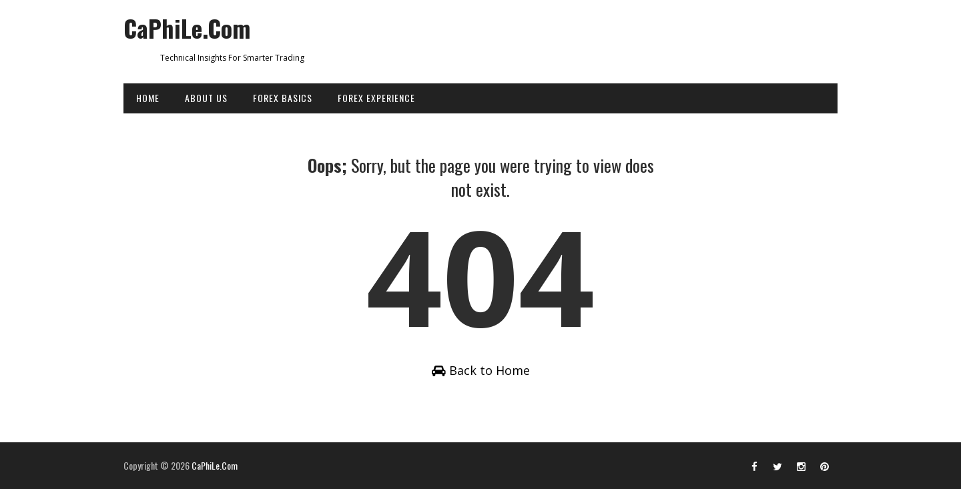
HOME (147, 98)
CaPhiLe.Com (186, 27)
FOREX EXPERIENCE (376, 98)
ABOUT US (206, 98)
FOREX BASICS (282, 98)
